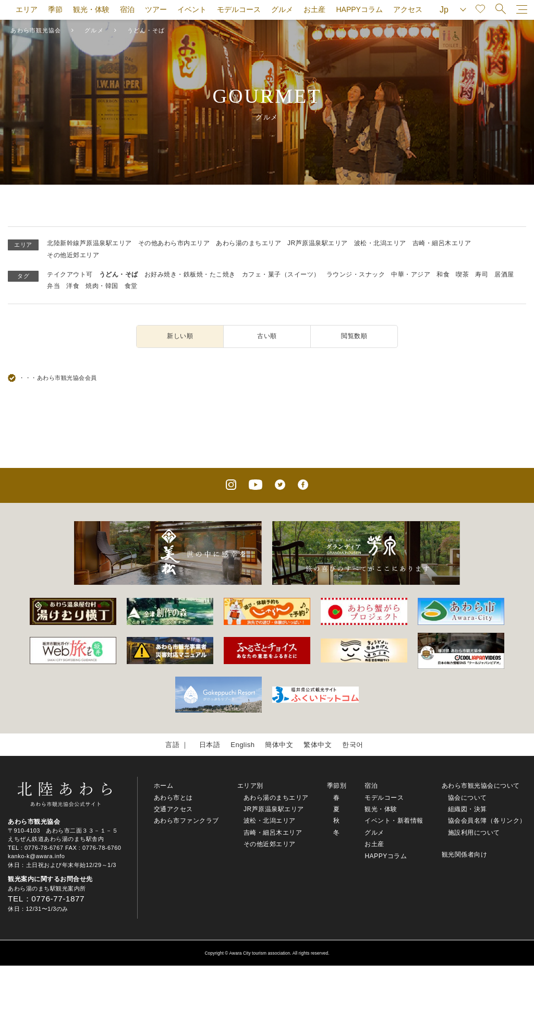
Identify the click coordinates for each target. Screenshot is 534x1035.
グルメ (282, 9)
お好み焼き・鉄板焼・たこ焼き (190, 274)
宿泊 (127, 9)
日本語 (210, 745)
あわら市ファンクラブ (186, 820)
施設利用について (474, 832)
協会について (467, 797)
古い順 (267, 336)
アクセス (407, 9)
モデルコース (239, 9)
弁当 (53, 286)
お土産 (314, 9)
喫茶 (462, 274)
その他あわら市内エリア (174, 243)
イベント (192, 9)
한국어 (352, 745)
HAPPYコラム (359, 9)
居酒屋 (504, 274)
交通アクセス (173, 809)
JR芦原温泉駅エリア (317, 243)
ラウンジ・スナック (355, 274)
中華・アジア (410, 274)
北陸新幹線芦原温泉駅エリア (89, 243)
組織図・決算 (467, 809)
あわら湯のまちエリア (248, 243)
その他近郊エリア (73, 255)
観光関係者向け (465, 854)
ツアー (156, 9)
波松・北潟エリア (380, 243)
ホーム (164, 785)
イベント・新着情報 (394, 820)
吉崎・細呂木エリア (441, 243)
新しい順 (180, 336)
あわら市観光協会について (481, 785)
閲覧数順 (354, 336)
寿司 (481, 274)
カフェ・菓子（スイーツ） (281, 274)
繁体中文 (318, 745)
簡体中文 (279, 745)
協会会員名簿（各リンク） (487, 820)
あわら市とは (173, 797)
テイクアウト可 (70, 274)
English (242, 745)
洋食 (72, 286)
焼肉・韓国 (102, 286)
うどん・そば (118, 274)
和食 (443, 274)
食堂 (131, 286)
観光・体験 (91, 9)
